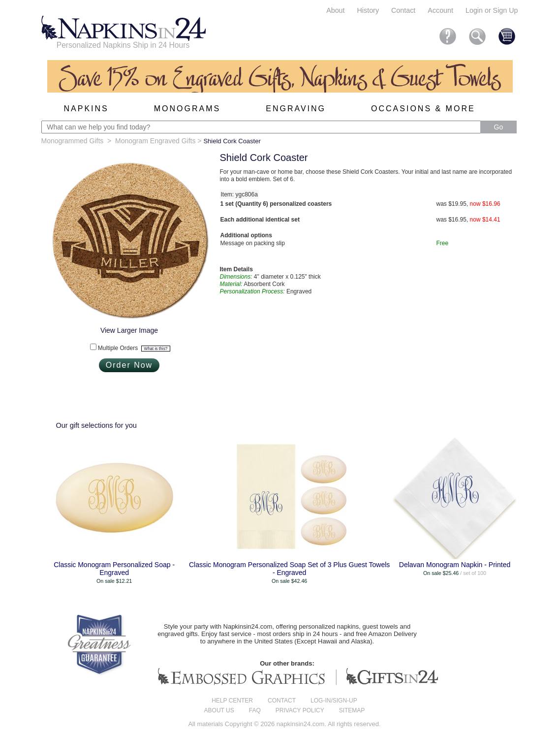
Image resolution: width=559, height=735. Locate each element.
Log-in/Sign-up (334, 700)
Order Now (129, 365)
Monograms (187, 108)
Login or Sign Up (492, 10)
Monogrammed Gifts (72, 141)
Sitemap (352, 710)
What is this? (156, 348)
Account (440, 10)
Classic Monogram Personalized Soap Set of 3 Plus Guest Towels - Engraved (289, 568)
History (368, 10)
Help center (232, 700)
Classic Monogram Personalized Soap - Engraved (114, 568)
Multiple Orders (134, 348)
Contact (403, 10)
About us (219, 710)
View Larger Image (129, 330)
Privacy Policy (300, 710)
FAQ (255, 710)
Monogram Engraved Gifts (155, 141)
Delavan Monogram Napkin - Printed (454, 565)
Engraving (296, 108)
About (335, 10)
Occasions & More (423, 108)
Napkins (86, 108)
